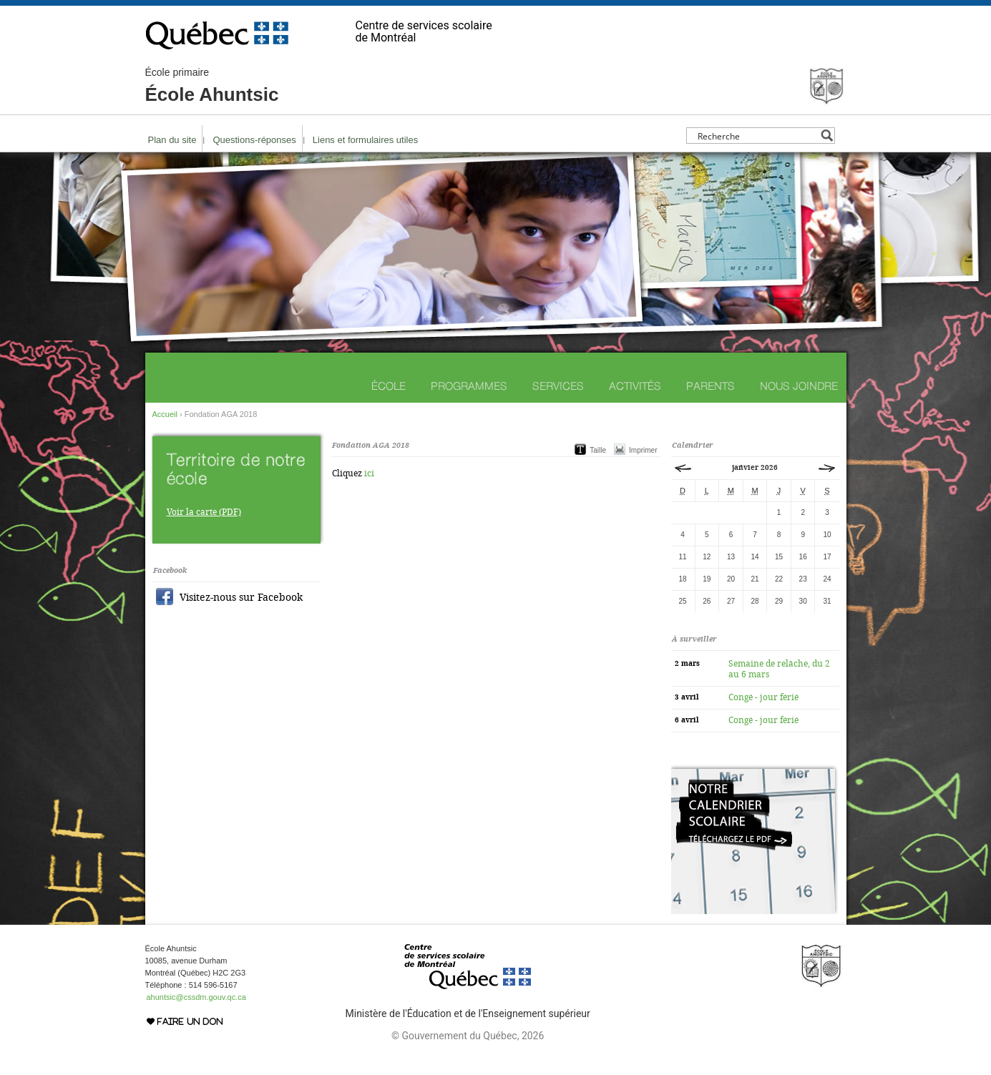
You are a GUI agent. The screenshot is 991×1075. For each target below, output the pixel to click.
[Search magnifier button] (826, 135)
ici (369, 473)
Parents (710, 386)
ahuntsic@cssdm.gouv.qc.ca (196, 997)
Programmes (469, 386)
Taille (598, 450)
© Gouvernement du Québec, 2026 (467, 1035)
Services (558, 386)
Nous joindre (799, 386)
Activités (635, 386)
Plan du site (172, 139)
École (388, 386)
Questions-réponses (254, 139)
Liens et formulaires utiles (365, 139)
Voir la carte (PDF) (204, 512)
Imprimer (643, 450)
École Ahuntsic (212, 86)
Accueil (164, 414)
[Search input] (757, 135)
